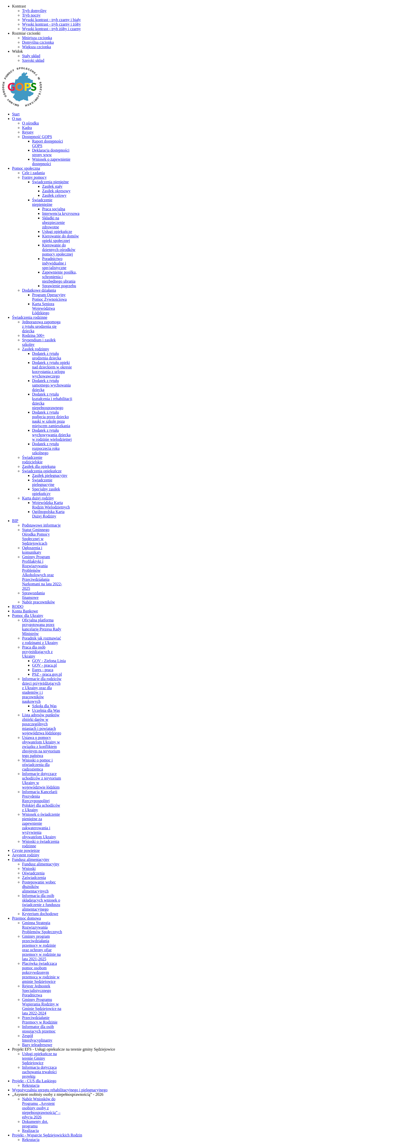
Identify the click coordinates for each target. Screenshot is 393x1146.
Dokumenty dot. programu (35, 1123)
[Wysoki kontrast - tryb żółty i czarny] (51, 29)
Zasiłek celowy (54, 195)
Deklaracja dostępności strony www (50, 152)
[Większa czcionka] (36, 47)
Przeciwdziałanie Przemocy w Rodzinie (39, 1019)
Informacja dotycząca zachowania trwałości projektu (39, 1071)
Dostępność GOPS (37, 137)
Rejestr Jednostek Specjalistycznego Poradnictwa (36, 990)
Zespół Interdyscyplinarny (37, 1038)
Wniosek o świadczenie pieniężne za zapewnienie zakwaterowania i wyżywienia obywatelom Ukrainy (41, 825)
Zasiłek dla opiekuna (38, 466)
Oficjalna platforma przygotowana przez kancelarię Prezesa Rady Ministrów (41, 627)
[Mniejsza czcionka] (37, 38)
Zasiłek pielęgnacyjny (49, 475)
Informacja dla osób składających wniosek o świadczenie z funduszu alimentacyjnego (41, 902)
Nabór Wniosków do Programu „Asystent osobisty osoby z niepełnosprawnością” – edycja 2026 (41, 1108)
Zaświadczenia (34, 877)
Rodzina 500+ (33, 335)
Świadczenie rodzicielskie (32, 459)
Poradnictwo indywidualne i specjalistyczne (54, 263)
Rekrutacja (30, 1085)
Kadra (27, 127)
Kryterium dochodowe (40, 914)
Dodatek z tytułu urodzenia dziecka (46, 355)
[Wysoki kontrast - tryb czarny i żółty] (51, 24)
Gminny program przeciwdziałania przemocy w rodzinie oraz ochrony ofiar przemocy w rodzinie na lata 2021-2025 (41, 947)
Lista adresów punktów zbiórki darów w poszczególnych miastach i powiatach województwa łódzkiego (41, 724)
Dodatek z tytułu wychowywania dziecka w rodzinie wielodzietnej (52, 434)
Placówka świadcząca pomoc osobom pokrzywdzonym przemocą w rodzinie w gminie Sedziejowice (41, 972)
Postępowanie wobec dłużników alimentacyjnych (39, 886)
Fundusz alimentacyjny (40, 864)
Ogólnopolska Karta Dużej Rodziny (48, 514)
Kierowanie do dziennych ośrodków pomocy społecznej (58, 249)
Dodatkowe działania (39, 290)
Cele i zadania (33, 173)
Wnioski (29, 868)
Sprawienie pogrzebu (59, 286)
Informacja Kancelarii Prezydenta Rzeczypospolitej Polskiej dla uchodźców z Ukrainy (41, 801)
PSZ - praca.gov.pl (47, 674)
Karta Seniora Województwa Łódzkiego (43, 308)
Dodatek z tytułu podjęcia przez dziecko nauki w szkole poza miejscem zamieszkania (51, 419)
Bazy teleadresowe (37, 1045)
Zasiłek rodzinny (35, 349)
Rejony (28, 132)
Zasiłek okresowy (56, 191)
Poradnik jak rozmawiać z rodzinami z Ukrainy (41, 640)
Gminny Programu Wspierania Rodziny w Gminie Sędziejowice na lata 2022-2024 (41, 1006)
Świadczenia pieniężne (50, 182)
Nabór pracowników (38, 602)
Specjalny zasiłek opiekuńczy (46, 491)
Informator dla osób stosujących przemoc (39, 1029)
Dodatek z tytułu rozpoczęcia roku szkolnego (46, 448)
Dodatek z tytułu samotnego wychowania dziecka (51, 385)
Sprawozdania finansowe (33, 595)
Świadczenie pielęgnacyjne (43, 482)
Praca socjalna (53, 209)
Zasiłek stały (52, 186)
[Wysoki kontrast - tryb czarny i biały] (51, 20)
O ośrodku (30, 123)
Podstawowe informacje (41, 525)
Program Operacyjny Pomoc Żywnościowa (49, 297)
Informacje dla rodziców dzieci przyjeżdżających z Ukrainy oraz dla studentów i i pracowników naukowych (41, 690)
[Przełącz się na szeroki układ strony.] (33, 60)
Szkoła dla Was (44, 706)
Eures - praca (42, 670)
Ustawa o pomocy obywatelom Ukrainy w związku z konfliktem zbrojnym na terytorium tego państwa (41, 746)
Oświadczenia (33, 873)
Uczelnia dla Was (46, 710)
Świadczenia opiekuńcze (42, 471)
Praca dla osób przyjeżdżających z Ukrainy (37, 651)
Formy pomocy (34, 177)
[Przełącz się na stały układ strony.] (31, 56)
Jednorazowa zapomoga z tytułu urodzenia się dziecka (41, 326)
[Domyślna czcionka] (38, 42)
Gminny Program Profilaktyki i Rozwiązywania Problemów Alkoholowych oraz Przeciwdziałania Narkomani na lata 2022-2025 (42, 573)
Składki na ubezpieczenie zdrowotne (53, 222)
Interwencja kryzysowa (60, 213)
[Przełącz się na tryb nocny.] (31, 15)
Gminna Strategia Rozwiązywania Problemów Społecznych (42, 927)
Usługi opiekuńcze (57, 231)
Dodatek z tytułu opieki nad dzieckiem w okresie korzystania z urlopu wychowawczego (52, 369)
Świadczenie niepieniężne (42, 202)
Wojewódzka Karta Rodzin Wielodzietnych (51, 504)
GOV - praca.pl (44, 665)
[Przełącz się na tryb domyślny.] (34, 11)
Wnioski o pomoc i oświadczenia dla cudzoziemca (37, 764)
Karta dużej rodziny (38, 498)
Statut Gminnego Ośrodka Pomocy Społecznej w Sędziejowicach (36, 536)
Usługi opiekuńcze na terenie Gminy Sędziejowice (39, 1058)
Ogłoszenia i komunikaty (32, 550)
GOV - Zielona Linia (49, 661)
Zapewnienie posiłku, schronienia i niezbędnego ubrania (59, 276)
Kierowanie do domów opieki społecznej (60, 238)
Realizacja (30, 1130)
